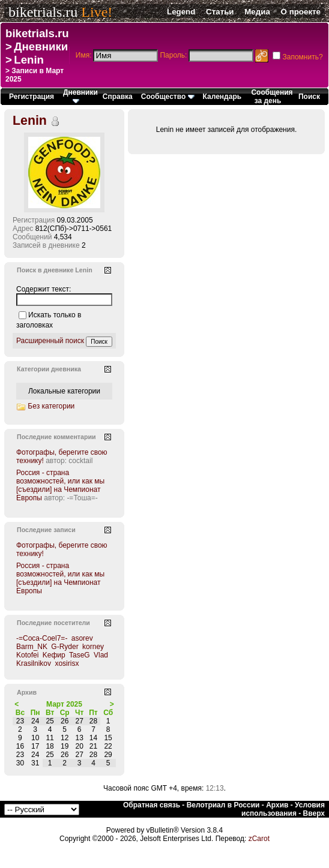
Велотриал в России (223, 805)
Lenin (29, 59)
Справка (118, 96)
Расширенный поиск (50, 341)
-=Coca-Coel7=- (41, 638)
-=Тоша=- (82, 498)
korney (93, 646)
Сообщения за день (271, 96)
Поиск (309, 96)
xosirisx (67, 663)
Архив (277, 805)
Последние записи (46, 529)
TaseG (79, 655)
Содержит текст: (43, 289)
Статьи (220, 11)
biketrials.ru (42, 12)
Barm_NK (31, 646)
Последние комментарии (56, 436)
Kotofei (27, 655)
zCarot (259, 838)
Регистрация (31, 96)
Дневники (41, 46)
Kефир (54, 655)
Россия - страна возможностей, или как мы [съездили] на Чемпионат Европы (60, 485)
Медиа (257, 11)
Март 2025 (64, 704)
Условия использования (283, 809)
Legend (181, 11)
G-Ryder (64, 646)
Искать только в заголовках (48, 320)
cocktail (80, 460)
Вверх (314, 813)
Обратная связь (151, 805)
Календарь (222, 96)
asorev (82, 638)
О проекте (301, 11)
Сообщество (168, 96)
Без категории (51, 406)
